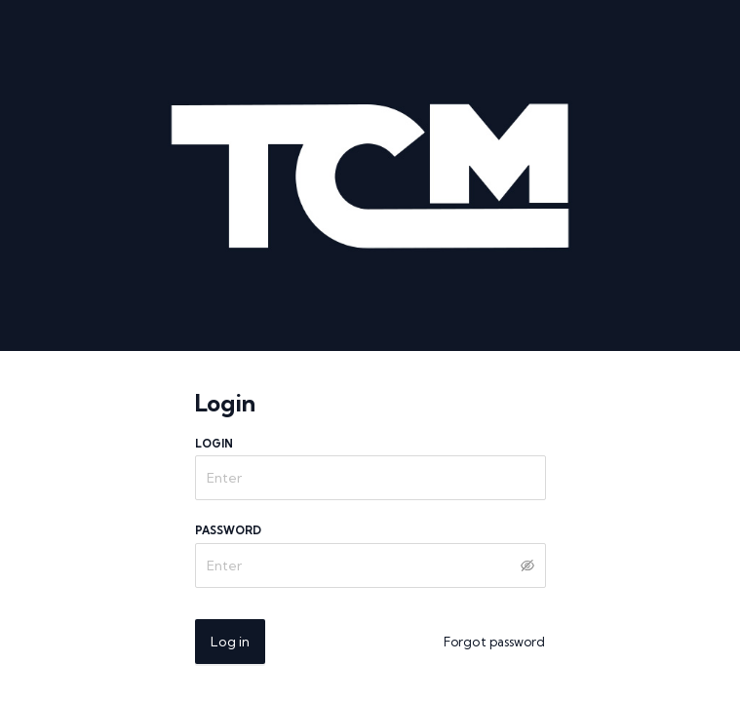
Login (214, 443)
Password (228, 530)
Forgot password (495, 641)
